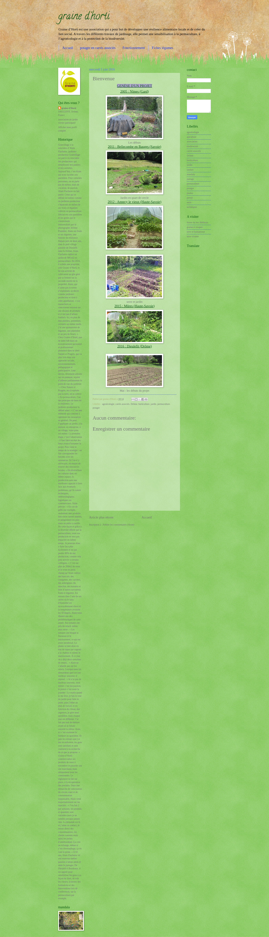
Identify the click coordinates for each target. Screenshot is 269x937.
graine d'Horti (69, 108)
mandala (191, 174)
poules (190, 193)
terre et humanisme (196, 232)
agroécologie (108, 404)
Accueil (67, 48)
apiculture (191, 137)
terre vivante (193, 236)
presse (190, 197)
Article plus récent (101, 517)
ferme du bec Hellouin (197, 222)
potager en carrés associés (97, 48)
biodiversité (192, 146)
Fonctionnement (133, 48)
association (192, 141)
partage (190, 179)
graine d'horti (83, 17)
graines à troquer (195, 227)
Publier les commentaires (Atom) (118, 524)
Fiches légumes (162, 48)
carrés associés (122, 404)
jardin (153, 404)
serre (189, 202)
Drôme (134, 404)
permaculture (163, 404)
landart (190, 169)
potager (96, 408)
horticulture (143, 404)
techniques (192, 207)
